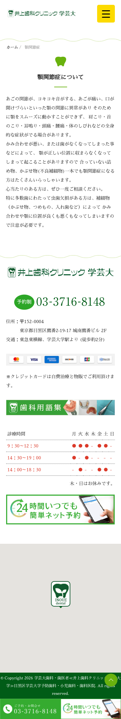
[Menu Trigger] (106, 14)
